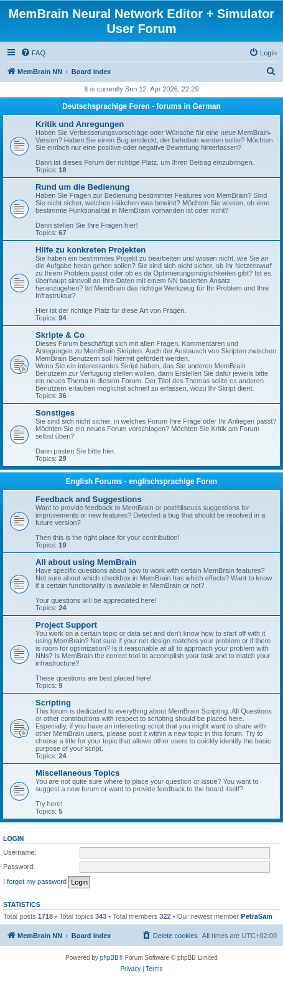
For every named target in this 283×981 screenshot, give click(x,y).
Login (13, 838)
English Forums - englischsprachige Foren (141, 481)
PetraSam (256, 916)
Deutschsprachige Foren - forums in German (141, 106)
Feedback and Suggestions (88, 499)
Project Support (66, 625)
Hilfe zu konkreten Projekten (90, 249)
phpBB (109, 957)
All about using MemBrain (86, 562)
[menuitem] (33, 52)
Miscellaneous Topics (77, 773)
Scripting (53, 702)
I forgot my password (35, 881)
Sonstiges (55, 412)
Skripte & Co (60, 335)
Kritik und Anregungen (79, 124)
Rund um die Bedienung (82, 187)
